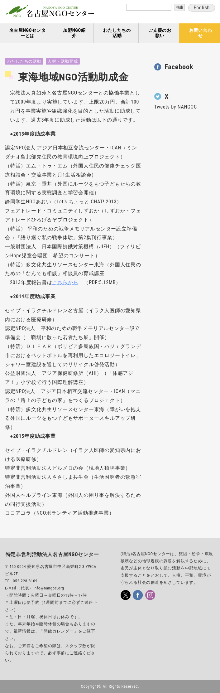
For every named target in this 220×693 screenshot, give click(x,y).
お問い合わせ (200, 33)
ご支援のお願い (159, 33)
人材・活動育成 (63, 61)
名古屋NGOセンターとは (27, 33)
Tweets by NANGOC (175, 107)
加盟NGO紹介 (74, 33)
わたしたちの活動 (117, 33)
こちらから (65, 282)
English (202, 8)
